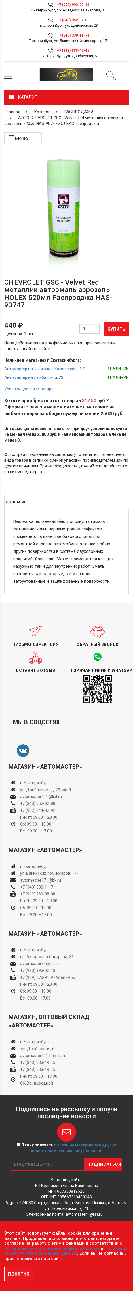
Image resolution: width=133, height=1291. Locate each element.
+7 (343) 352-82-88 (73, 20)
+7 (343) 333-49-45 (73, 50)
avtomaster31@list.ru (40, 963)
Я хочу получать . (66, 1148)
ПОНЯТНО (19, 1274)
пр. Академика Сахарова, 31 (47, 956)
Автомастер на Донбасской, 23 (33, 377)
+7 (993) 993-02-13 (37, 970)
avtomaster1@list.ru (84, 1214)
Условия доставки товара (29, 389)
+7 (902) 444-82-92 (37, 810)
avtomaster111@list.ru (41, 796)
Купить (116, 329)
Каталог (42, 111)
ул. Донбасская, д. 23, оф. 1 (45, 789)
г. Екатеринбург (35, 782)
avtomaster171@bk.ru (40, 880)
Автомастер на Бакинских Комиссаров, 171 (45, 369)
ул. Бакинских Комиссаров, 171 (49, 873)
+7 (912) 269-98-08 (37, 894)
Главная (12, 111)
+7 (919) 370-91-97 (37, 977)
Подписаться (104, 1164)
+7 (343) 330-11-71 (73, 35)
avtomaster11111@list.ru (43, 1055)
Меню (18, 138)
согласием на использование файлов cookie (52, 1248)
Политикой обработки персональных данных (66, 1251)
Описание (16, 502)
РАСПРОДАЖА (79, 111)
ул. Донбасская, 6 (37, 1048)
